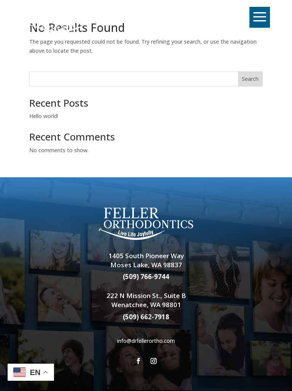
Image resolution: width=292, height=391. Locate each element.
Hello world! (43, 116)
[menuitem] (69, 17)
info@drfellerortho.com (146, 340)
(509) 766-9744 (146, 276)
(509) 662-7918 (146, 316)
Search (250, 78)
